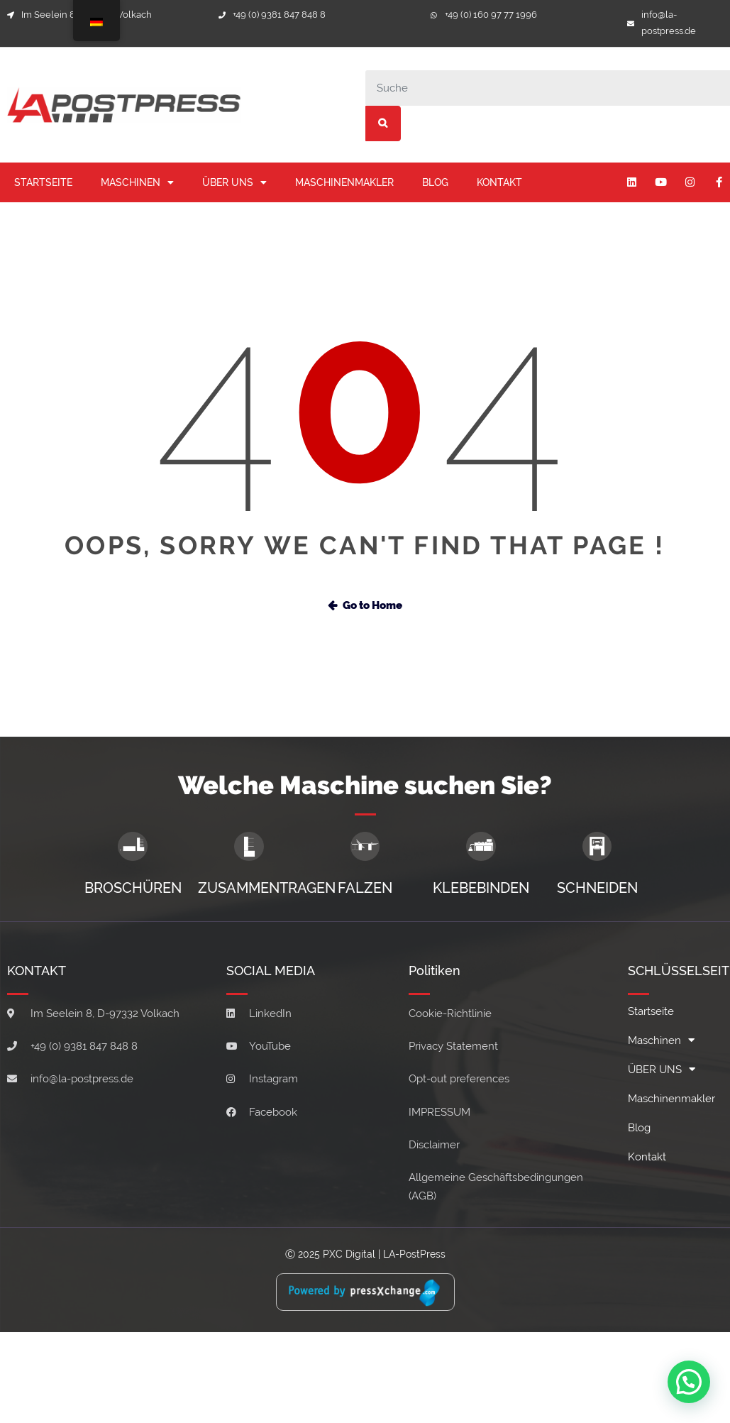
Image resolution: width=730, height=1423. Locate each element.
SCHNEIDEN (597, 887)
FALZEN (365, 887)
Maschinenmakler (344, 182)
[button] (689, 1384)
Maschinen (137, 182)
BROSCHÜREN (133, 887)
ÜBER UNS (234, 182)
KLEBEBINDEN (481, 887)
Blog (435, 182)
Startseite (43, 182)
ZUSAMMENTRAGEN (267, 887)
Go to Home (365, 605)
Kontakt (499, 182)
